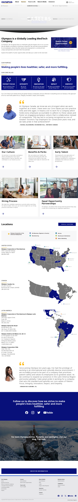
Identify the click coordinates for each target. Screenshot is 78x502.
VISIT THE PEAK (39, 444)
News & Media (38, 2)
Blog (40, 482)
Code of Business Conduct (64, 50)
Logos (40, 484)
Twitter (65, 496)
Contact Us (53, 2)
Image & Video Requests (44, 485)
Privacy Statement (25, 499)
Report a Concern (61, 485)
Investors (46, 2)
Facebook (58, 496)
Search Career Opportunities (26, 482)
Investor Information (39, 471)
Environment (3, 489)
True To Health (23, 486)
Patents (2, 490)
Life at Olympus (23, 481)
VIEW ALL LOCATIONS (67, 224)
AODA (59, 486)
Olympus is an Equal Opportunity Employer (64, 49)
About (17, 2)
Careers (23, 2)
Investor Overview (42, 490)
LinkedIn (76, 496)
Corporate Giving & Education (7, 485)
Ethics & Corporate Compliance (7, 484)
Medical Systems (61, 481)
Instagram (62, 496)
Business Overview (5, 482)
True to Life (29, 2)
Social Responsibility (5, 487)
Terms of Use (31, 499)
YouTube (70, 496)
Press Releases (42, 481)
